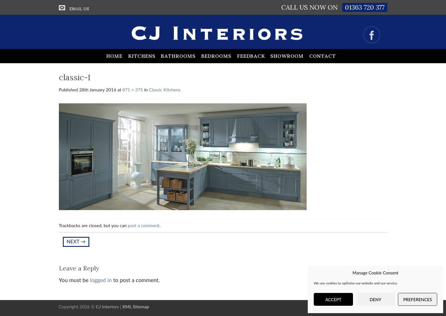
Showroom (286, 56)
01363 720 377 (365, 7)
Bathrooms (178, 56)
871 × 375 (132, 89)
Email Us (79, 9)
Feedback (251, 56)
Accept (333, 299)
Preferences (417, 299)
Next (76, 242)
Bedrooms (216, 56)
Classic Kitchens (165, 89)
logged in (101, 280)
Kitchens (141, 56)
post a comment (144, 225)
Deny (375, 299)
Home (114, 56)
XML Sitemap (135, 306)
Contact (322, 56)
